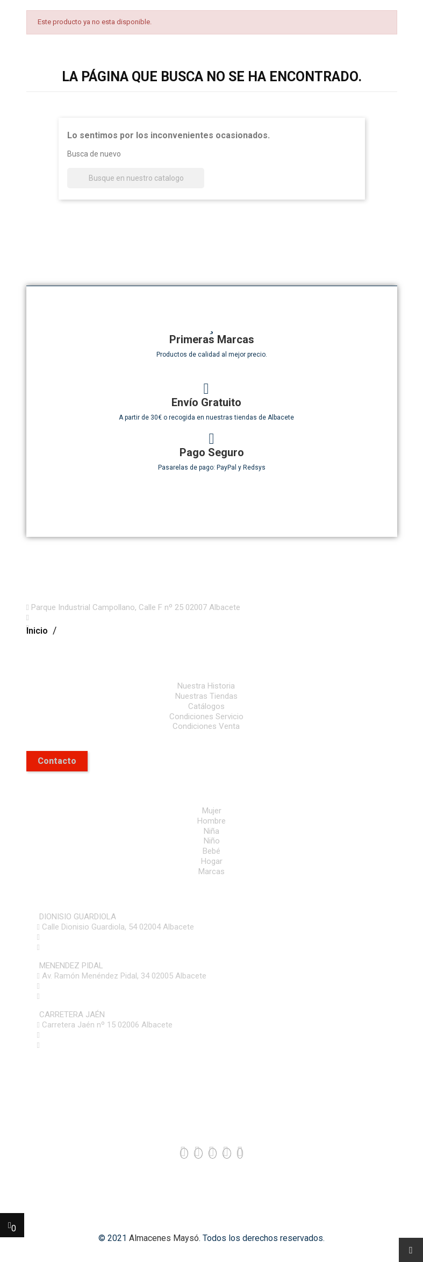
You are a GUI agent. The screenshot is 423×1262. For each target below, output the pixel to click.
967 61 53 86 (62, 1035)
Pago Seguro (212, 452)
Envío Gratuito (206, 402)
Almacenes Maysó (164, 1238)
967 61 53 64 (62, 986)
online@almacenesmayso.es (93, 947)
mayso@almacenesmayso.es (83, 628)
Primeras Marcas (211, 339)
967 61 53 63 (62, 937)
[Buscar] (135, 178)
